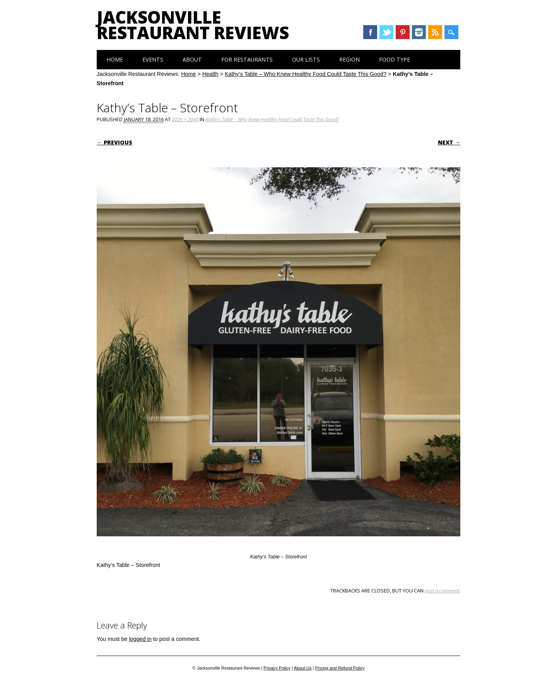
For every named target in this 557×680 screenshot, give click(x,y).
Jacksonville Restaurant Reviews (193, 24)
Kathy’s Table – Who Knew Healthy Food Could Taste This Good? (305, 74)
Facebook (370, 32)
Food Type (394, 59)
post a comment (442, 590)
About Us (302, 668)
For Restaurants (247, 59)
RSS (435, 32)
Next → (449, 142)
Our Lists (306, 59)
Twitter (386, 32)
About (192, 59)
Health (210, 74)
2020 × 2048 (185, 119)
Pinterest (403, 32)
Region (349, 59)
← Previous (114, 142)
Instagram (419, 32)
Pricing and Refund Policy (340, 668)
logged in (140, 639)
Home (114, 59)
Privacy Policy (276, 668)
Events (152, 59)
